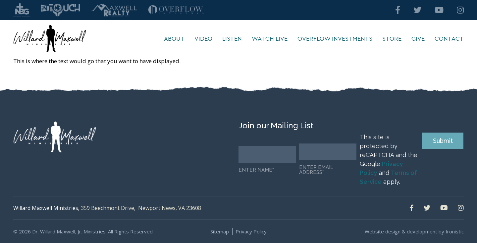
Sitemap (219, 231)
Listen (232, 39)
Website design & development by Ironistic (414, 231)
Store (391, 39)
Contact (449, 39)
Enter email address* (316, 170)
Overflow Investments (334, 39)
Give (418, 39)
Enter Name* (256, 170)
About (174, 39)
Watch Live (270, 39)
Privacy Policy (251, 231)
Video (203, 39)
